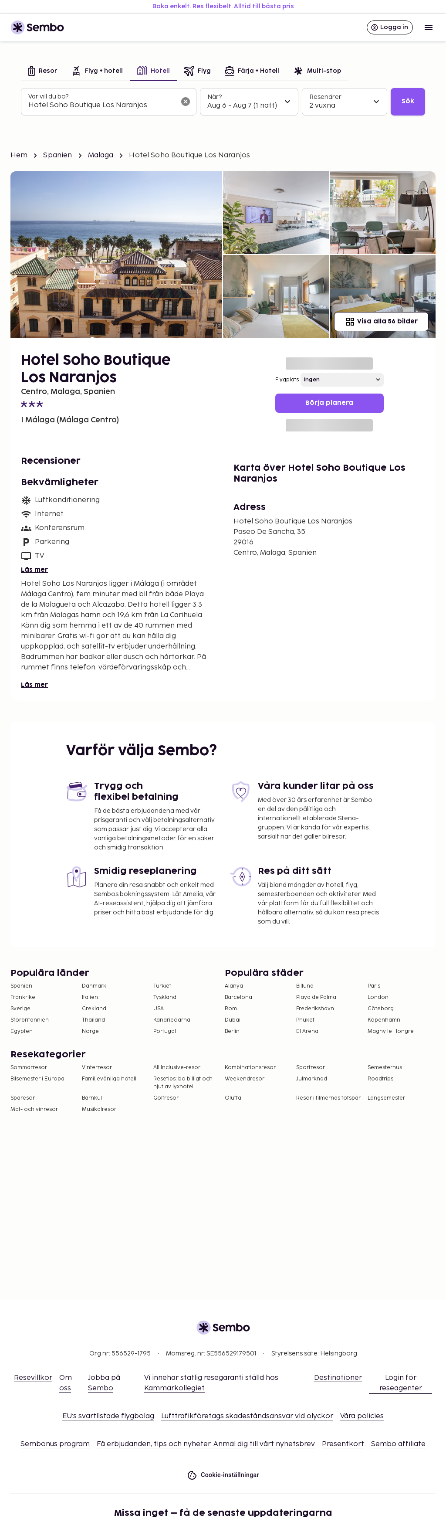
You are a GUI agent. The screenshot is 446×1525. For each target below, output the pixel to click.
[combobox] (101, 105)
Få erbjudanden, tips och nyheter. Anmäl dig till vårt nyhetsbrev (206, 1444)
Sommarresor (28, 1067)
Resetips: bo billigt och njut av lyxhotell (183, 1083)
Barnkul (92, 1098)
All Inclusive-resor (176, 1067)
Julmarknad (311, 1079)
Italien (90, 997)
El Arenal (308, 1031)
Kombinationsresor (250, 1067)
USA (158, 1008)
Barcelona (238, 997)
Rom (231, 1008)
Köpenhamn (384, 1020)
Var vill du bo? (48, 96)
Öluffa (233, 1098)
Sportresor (310, 1067)
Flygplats (287, 380)
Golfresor (166, 1098)
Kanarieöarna (171, 1020)
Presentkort (343, 1444)
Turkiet (162, 986)
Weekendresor (244, 1079)
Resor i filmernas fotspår (328, 1098)
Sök (408, 101)
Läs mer (34, 570)
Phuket (305, 1020)
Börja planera (329, 403)
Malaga (101, 155)
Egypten (21, 1031)
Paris (374, 986)
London (378, 997)
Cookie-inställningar (223, 1475)
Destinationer (338, 1378)
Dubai (232, 1020)
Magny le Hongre (391, 1031)
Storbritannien (29, 1020)
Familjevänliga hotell (109, 1079)
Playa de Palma (316, 997)
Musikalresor (99, 1109)
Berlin (232, 1031)
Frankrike (22, 997)
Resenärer (325, 97)
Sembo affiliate (398, 1444)
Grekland (94, 1008)
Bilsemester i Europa (37, 1079)
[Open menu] (429, 27)
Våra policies (362, 1416)
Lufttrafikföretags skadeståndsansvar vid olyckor (247, 1416)
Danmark (94, 986)
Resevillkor (33, 1378)
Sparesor (22, 1098)
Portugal (164, 1031)
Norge (90, 1031)
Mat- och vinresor (34, 1109)
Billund (305, 986)
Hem (18, 155)
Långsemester (386, 1098)
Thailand (93, 1020)
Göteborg (381, 1008)
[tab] (42, 71)
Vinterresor (97, 1067)
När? (214, 97)
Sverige (20, 1008)
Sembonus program (55, 1444)
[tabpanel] (223, 102)
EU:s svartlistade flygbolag (108, 1416)
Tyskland (164, 997)
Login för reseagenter (400, 1383)
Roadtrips (380, 1079)
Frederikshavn (315, 1008)
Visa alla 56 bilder (381, 321)
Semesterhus (385, 1067)
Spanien (57, 155)
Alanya (234, 986)
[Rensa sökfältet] (185, 101)
